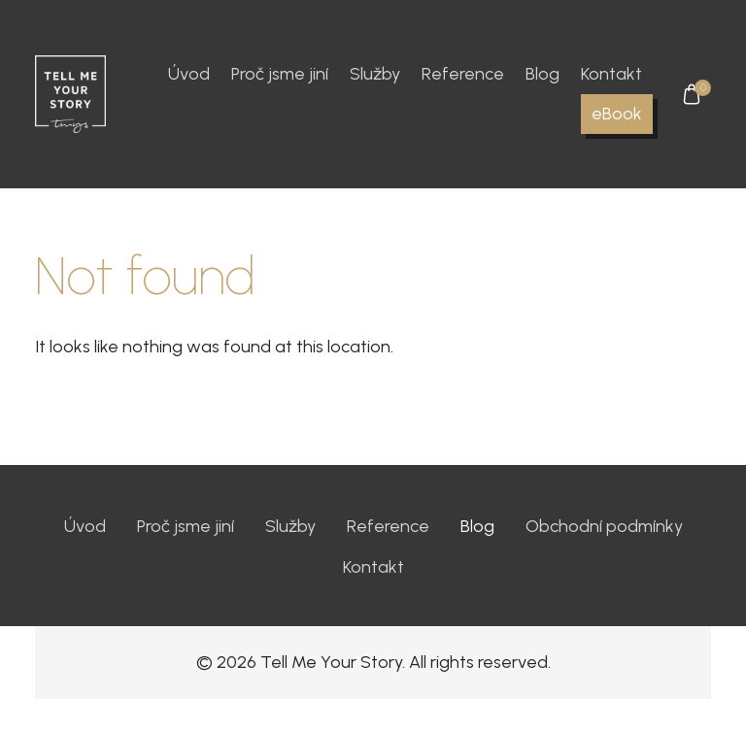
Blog (543, 73)
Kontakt (611, 73)
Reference (463, 73)
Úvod (189, 73)
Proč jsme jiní (279, 73)
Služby (375, 73)
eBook (617, 113)
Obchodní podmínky (604, 526)
